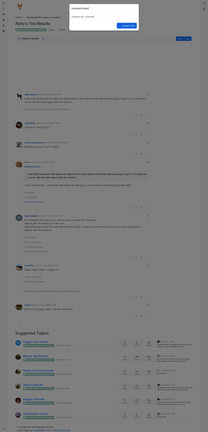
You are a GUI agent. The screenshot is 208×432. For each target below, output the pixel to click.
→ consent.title (127, 25)
